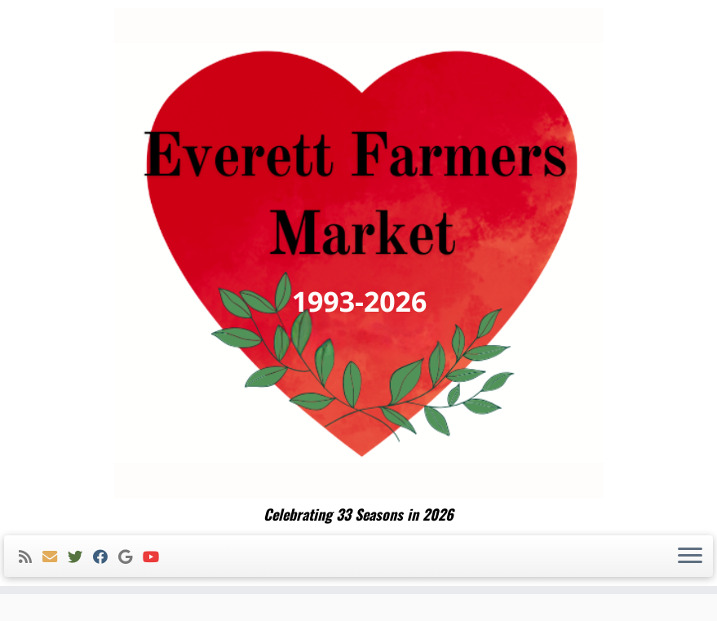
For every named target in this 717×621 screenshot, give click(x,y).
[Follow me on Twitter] (80, 557)
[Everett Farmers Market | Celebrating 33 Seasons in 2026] (358, 253)
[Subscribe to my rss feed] (30, 557)
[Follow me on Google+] (130, 557)
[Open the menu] (690, 556)
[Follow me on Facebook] (105, 557)
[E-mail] (55, 557)
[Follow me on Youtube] (156, 557)
